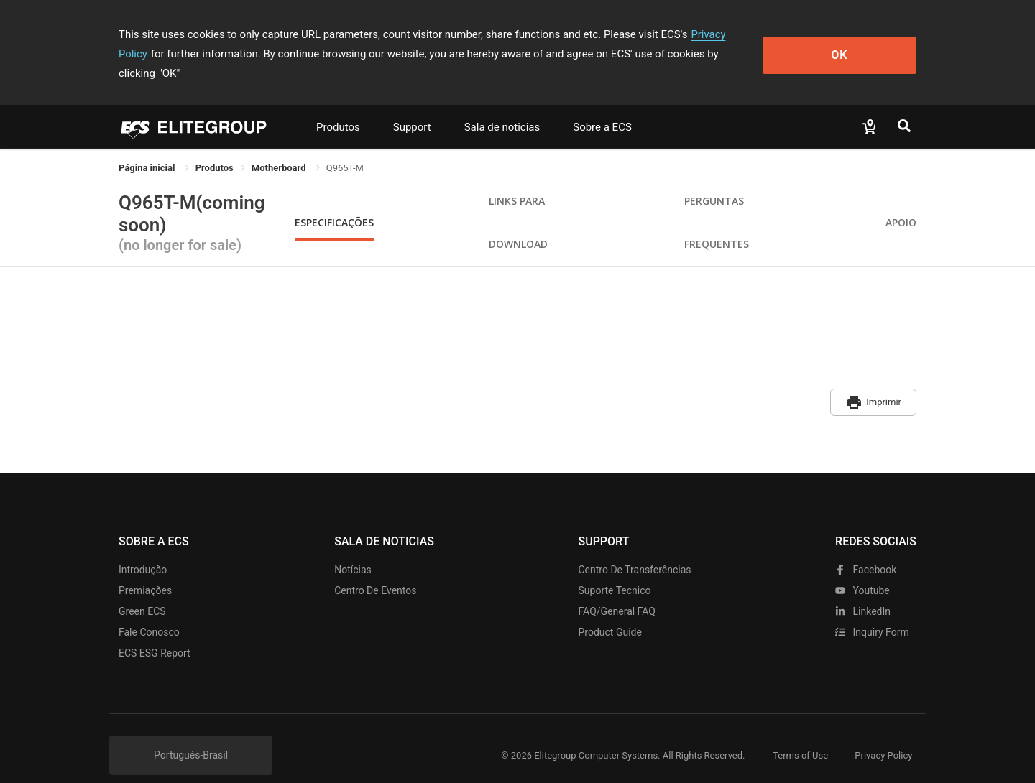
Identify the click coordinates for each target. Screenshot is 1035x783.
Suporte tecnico (615, 569)
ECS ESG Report (154, 632)
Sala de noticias (502, 107)
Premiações (145, 569)
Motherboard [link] (280, 148)
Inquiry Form (872, 611)
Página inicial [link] (148, 148)
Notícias (353, 549)
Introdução (143, 549)
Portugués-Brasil (191, 734)
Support (412, 107)
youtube (862, 569)
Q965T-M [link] (345, 148)
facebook (865, 549)
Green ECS (142, 590)
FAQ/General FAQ (617, 590)
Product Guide (610, 611)
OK (858, 44)
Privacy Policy (724, 34)
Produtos (338, 107)
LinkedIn (863, 590)
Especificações (334, 203)
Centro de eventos (375, 569)
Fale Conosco (149, 611)
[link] (215, 148)
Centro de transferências (635, 549)
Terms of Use (797, 734)
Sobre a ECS (602, 107)
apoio (901, 203)
